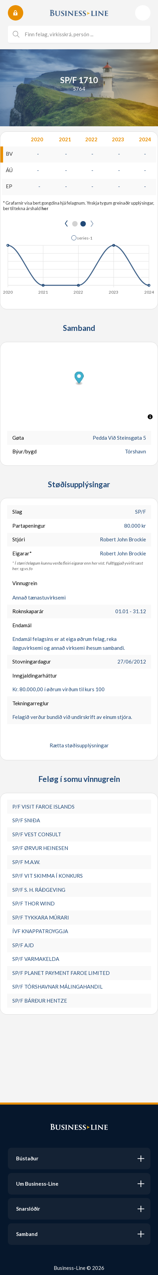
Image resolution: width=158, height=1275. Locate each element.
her (44, 208)
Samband (27, 1234)
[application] (79, 263)
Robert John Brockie (123, 539)
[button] (81, 238)
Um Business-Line (37, 1184)
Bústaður (27, 1158)
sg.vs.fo (26, 568)
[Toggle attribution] (150, 417)
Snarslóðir (28, 1209)
